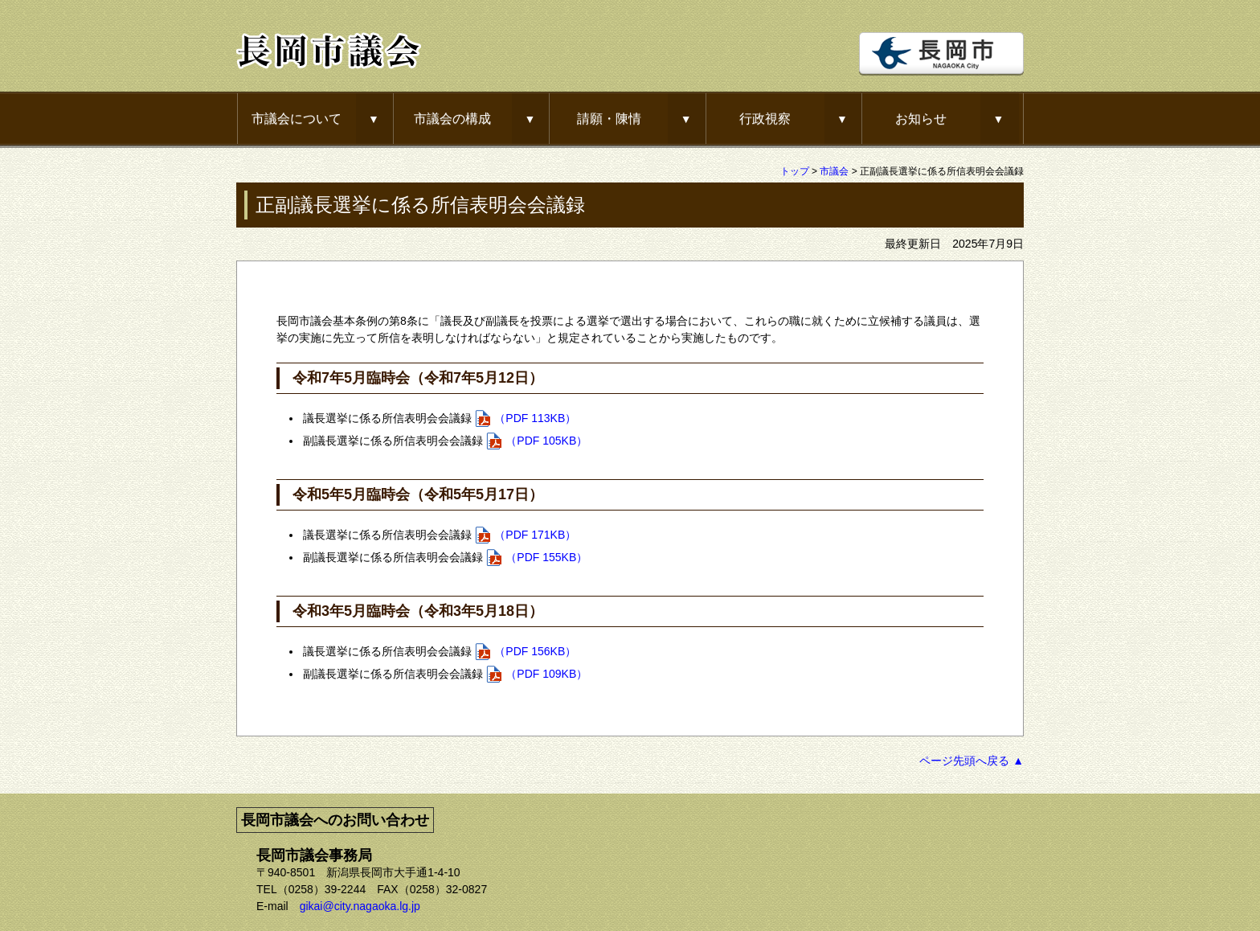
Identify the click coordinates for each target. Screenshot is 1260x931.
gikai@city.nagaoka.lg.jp (360, 906)
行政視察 (765, 118)
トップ (794, 171)
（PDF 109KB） (546, 673)
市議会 (834, 171)
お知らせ (921, 118)
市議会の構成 (452, 118)
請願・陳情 (609, 118)
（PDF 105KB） (546, 440)
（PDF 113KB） (535, 418)
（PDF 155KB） (546, 557)
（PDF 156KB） (535, 651)
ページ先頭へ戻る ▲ (971, 760)
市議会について (297, 118)
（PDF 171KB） (535, 534)
